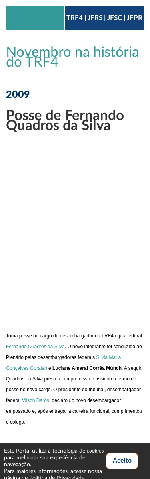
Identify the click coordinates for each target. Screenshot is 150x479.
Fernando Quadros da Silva (35, 346)
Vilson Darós (35, 400)
